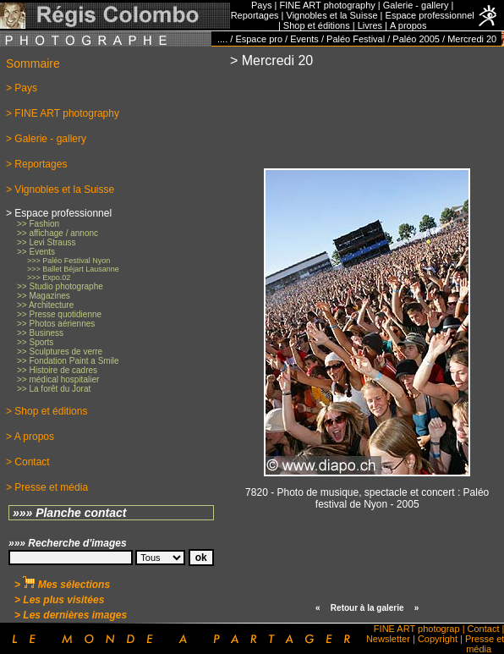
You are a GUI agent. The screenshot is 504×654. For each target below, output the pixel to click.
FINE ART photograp (417, 629)
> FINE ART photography (62, 113)
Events (304, 39)
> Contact (28, 462)
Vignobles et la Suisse (332, 15)
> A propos (30, 436)
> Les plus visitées (59, 600)
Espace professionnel (430, 15)
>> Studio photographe (60, 286)
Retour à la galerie (367, 608)
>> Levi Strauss (46, 242)
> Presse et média (47, 487)
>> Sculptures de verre (59, 351)
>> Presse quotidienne (59, 314)
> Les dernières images (70, 615)
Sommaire (33, 63)
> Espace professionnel (59, 213)
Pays (261, 5)
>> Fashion (38, 223)
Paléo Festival (355, 39)
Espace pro (258, 39)
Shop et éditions (316, 25)
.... (222, 39)
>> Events (36, 251)
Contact (484, 629)
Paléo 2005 (416, 39)
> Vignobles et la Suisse (60, 189)
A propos (408, 25)
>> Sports (35, 342)
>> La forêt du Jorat (53, 388)
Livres (370, 25)
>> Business (40, 333)
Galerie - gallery (416, 5)
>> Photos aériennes (56, 323)
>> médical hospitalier (58, 379)
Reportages (255, 15)
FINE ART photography (327, 5)
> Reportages (36, 164)
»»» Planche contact (70, 512)
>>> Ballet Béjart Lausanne (73, 269)
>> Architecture (45, 305)
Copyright (437, 639)
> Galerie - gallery (46, 139)
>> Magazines (43, 295)
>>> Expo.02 (48, 277)
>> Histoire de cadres (57, 370)
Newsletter (388, 639)
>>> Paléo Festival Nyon (68, 260)
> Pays (21, 88)
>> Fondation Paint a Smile (68, 360)
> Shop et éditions (46, 411)
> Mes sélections (62, 585)
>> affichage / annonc (57, 233)
